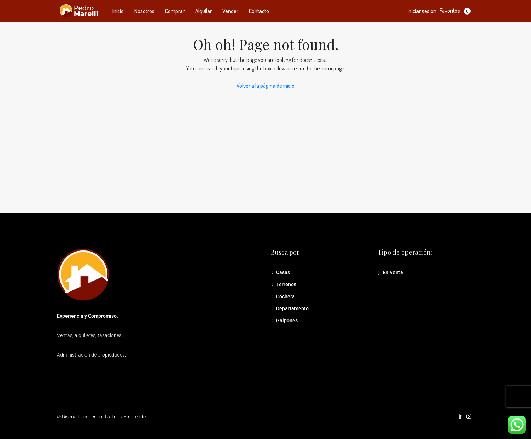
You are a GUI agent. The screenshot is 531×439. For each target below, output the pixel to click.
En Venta (393, 272)
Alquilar (203, 11)
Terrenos (286, 284)
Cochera (285, 296)
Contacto (259, 11)
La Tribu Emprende (125, 417)
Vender (230, 11)
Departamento (292, 308)
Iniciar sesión (422, 11)
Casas (283, 272)
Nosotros (144, 11)
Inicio (118, 11)
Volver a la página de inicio (265, 85)
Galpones (287, 320)
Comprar (175, 11)
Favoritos (455, 11)
